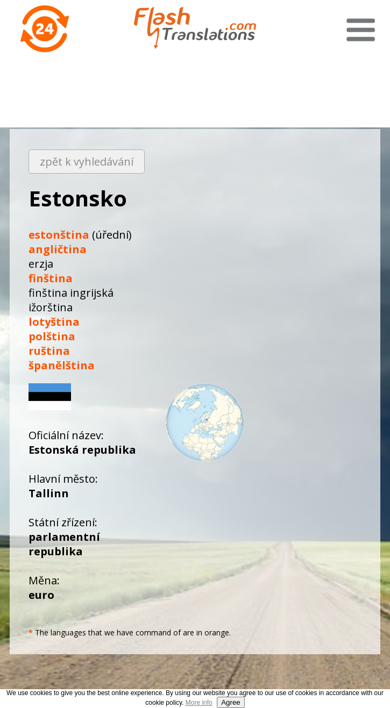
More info (199, 702)
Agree (230, 702)
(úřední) (80, 234)
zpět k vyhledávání (86, 161)
